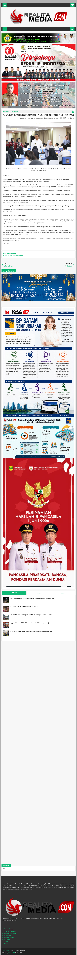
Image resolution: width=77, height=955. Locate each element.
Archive (63, 593)
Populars (14, 592)
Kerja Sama (7, 939)
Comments (38, 593)
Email (72, 118)
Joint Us (6, 944)
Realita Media (5, 950)
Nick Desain (11, 952)
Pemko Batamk (14, 111)
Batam (7, 111)
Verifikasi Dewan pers (10, 933)
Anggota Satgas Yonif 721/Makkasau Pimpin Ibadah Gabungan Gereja (29, 623)
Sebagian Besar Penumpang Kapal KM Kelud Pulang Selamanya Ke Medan (31, 615)
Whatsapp (19, 255)
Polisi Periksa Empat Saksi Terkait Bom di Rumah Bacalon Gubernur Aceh (31, 631)
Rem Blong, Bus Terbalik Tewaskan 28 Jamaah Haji (24, 606)
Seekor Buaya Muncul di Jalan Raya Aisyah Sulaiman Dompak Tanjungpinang (32, 598)
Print (67, 118)
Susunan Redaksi (8, 929)
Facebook (6, 255)
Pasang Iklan (7, 935)
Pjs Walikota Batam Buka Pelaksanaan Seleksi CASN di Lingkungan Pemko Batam (38, 115)
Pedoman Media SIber (10, 931)
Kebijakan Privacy (9, 937)
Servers (6, 941)
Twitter (13, 255)
